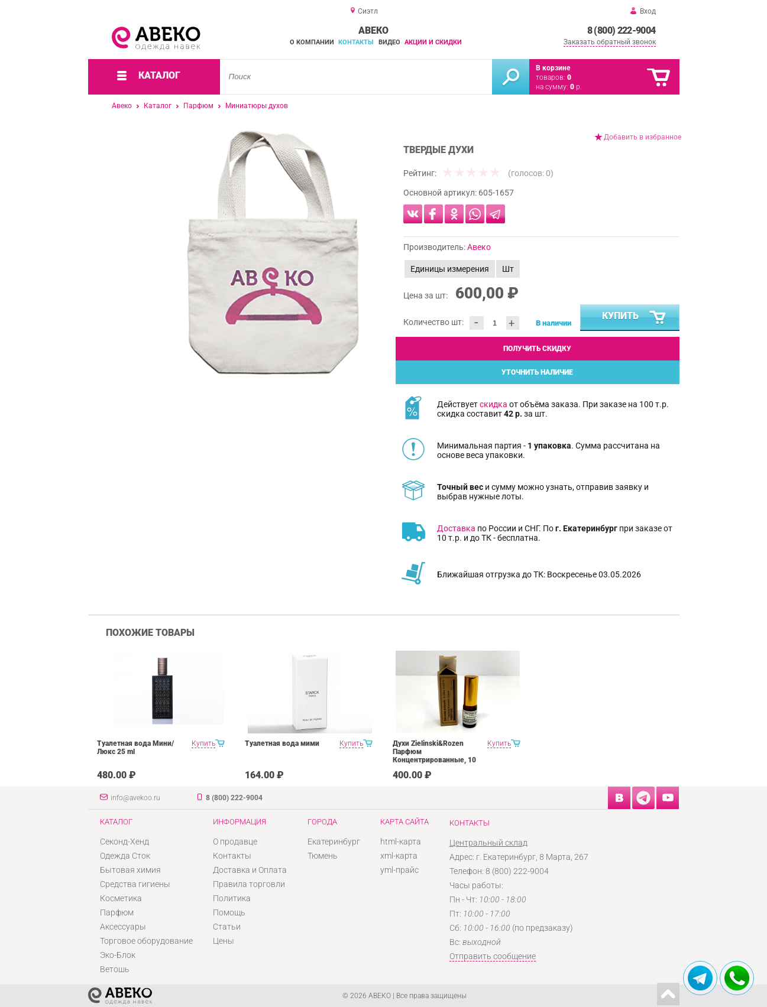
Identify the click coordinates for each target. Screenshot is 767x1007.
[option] (273, 252)
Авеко (122, 106)
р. (576, 87)
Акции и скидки (433, 42)
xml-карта (399, 855)
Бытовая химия (130, 870)
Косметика (121, 898)
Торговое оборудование (146, 941)
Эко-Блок (117, 955)
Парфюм (198, 106)
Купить (634, 318)
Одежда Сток (125, 855)
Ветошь (115, 969)
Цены (223, 941)
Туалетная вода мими (282, 743)
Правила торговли (249, 884)
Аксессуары (123, 926)
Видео (389, 42)
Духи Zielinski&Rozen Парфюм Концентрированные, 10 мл (434, 755)
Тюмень (323, 855)
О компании (312, 42)
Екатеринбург (334, 841)
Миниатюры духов (256, 106)
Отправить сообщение (492, 956)
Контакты (356, 42)
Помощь (229, 912)
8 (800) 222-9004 (621, 30)
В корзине (553, 68)
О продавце (235, 841)
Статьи (227, 926)
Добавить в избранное (642, 137)
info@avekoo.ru (135, 798)
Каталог (157, 106)
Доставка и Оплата (250, 870)
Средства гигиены (135, 884)
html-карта (400, 841)
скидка (493, 404)
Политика (232, 898)
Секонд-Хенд (124, 841)
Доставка (456, 528)
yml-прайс (399, 870)
